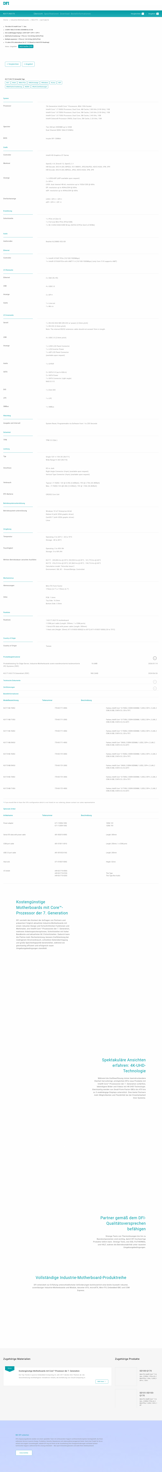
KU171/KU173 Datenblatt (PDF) (17, 632)
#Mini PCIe (22, 78)
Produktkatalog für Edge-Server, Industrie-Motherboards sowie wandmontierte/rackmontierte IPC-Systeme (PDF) (47, 623)
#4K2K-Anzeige (33, 78)
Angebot (27, 59)
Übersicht (43, 10)
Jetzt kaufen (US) (24, 41)
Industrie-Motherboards (16, 16)
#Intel (14, 78)
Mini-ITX (28, 16)
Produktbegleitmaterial (81, 616)
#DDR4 (27, 81)
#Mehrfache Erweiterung (14, 81)
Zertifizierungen (81, 647)
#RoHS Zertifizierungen (39, 81)
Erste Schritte (24, 1391)
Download (75, 10)
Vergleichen (12, 59)
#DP (59, 78)
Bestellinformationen (93, 10)
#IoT (7, 78)
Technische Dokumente (81, 640)
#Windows (44, 78)
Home (5, 16)
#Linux (53, 78)
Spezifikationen (59, 10)
